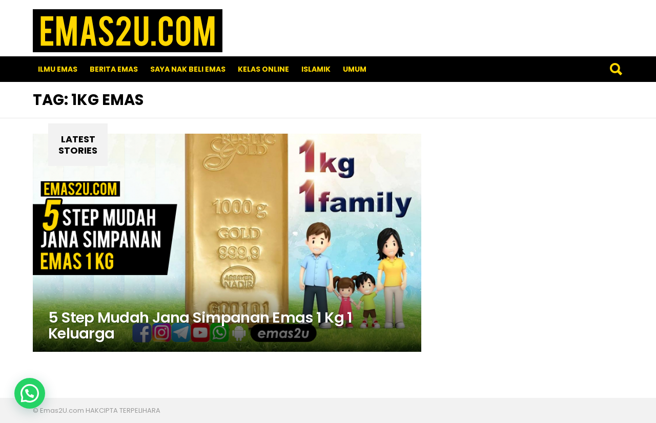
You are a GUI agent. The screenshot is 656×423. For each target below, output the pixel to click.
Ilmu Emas (57, 69)
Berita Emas (114, 69)
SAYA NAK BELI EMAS (187, 69)
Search (615, 69)
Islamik (316, 69)
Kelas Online (263, 69)
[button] (29, 393)
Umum (354, 69)
